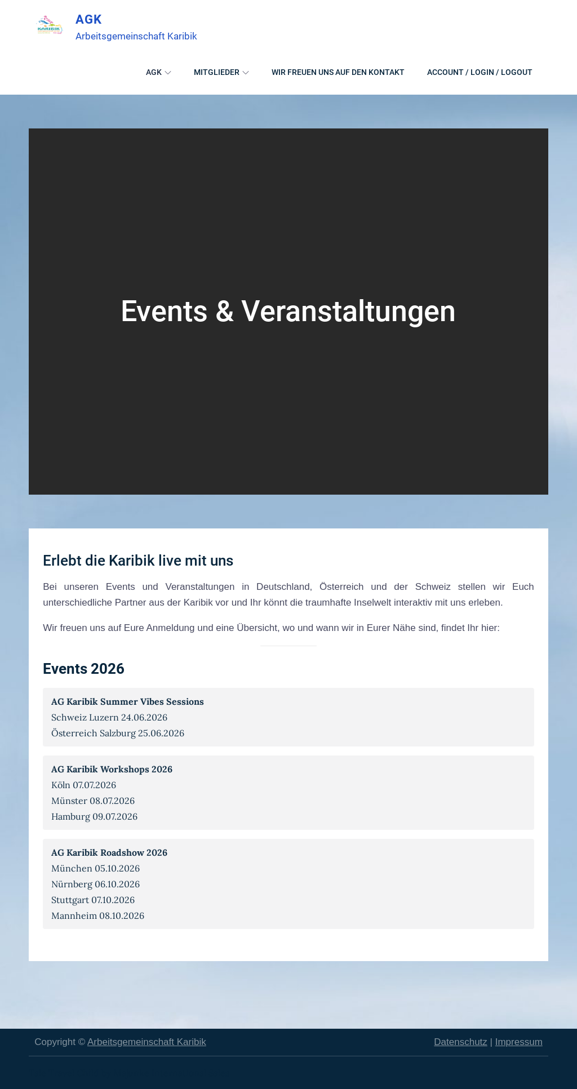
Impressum (519, 1042)
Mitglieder (221, 71)
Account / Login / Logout (479, 71)
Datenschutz (460, 1042)
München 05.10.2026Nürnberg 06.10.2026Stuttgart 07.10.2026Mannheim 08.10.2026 (109, 884)
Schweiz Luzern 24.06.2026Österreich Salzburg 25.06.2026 (127, 717)
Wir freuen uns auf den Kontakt (338, 71)
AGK (88, 19)
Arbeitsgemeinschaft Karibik (146, 1042)
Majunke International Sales (171, 1072)
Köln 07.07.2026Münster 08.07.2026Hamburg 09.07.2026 (111, 792)
